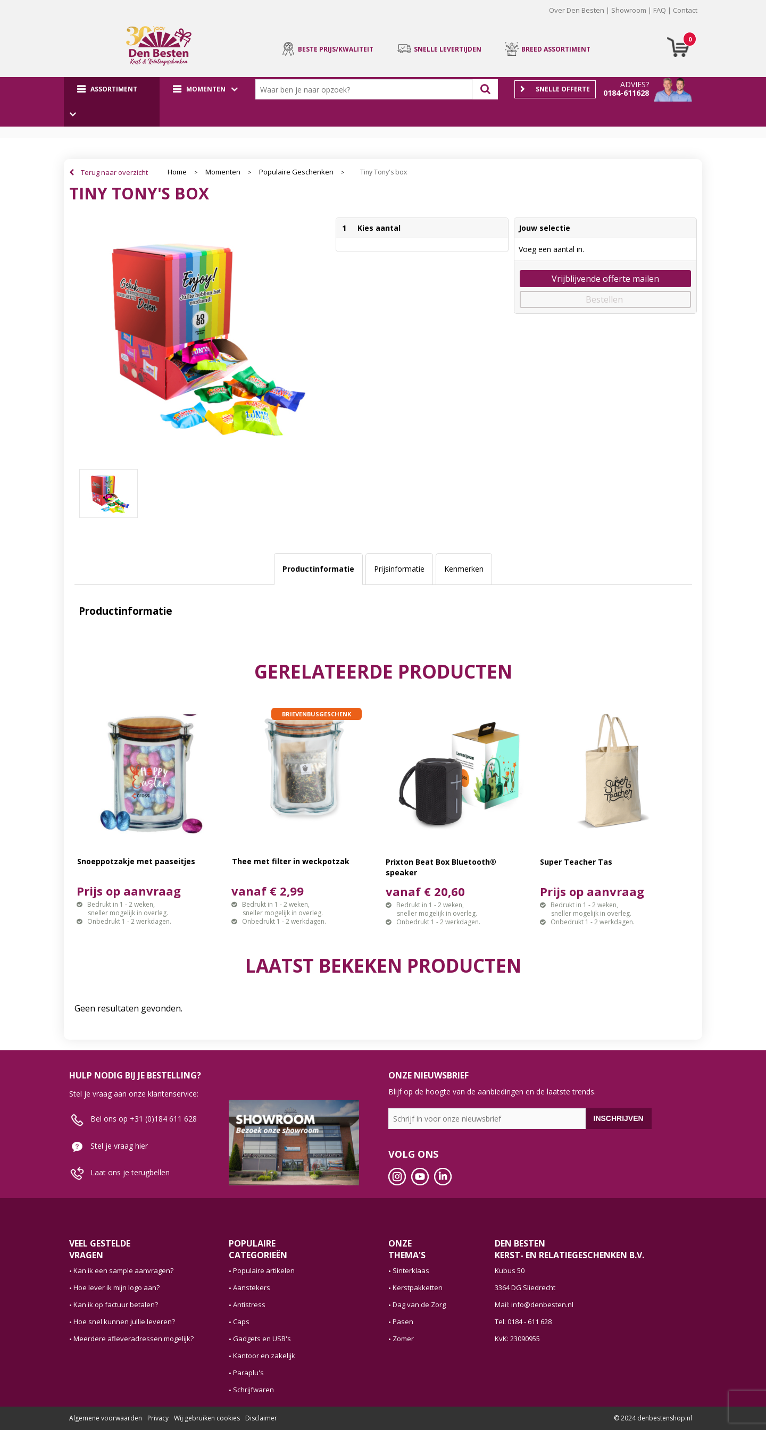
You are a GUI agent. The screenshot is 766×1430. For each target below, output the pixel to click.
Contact (685, 10)
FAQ (659, 10)
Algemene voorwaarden (105, 1418)
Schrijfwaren (253, 1389)
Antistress (249, 1304)
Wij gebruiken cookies (207, 1418)
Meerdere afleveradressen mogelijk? (133, 1338)
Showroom (628, 10)
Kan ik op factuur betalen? (115, 1304)
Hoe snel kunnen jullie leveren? (124, 1321)
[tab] (318, 569)
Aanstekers (251, 1287)
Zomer (403, 1338)
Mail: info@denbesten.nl (534, 1304)
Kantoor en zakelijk (264, 1355)
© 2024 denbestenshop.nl (653, 1418)
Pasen (403, 1321)
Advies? (634, 84)
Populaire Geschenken (296, 172)
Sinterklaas (411, 1270)
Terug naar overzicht (114, 172)
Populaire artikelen (264, 1270)
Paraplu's (248, 1372)
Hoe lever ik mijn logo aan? (116, 1287)
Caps (241, 1321)
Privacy (158, 1418)
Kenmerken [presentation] (464, 569)
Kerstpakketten (418, 1287)
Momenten (222, 172)
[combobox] (366, 89)
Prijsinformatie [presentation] (399, 569)
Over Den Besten (576, 10)
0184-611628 (626, 93)
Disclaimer (261, 1418)
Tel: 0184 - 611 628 (523, 1321)
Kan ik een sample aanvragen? (123, 1270)
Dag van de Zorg (419, 1304)
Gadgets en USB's (262, 1338)
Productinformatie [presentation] (318, 569)
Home (177, 172)
